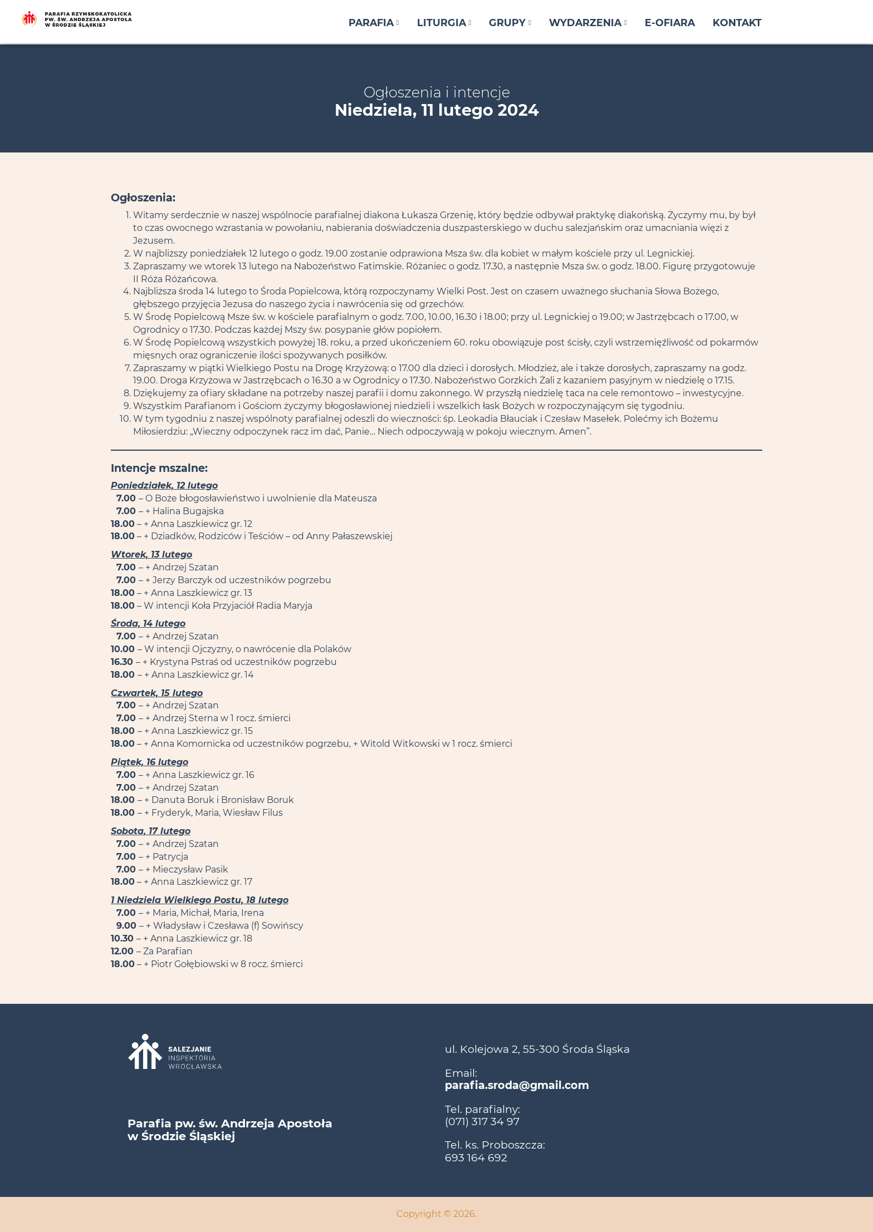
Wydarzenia (588, 22)
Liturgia (444, 22)
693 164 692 (476, 1157)
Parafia (374, 22)
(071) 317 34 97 (482, 1121)
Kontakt (737, 22)
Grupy (510, 22)
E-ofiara (670, 22)
